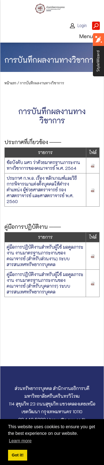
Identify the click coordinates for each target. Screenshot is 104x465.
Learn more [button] (20, 440)
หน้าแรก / (11, 82)
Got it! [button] (17, 455)
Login (82, 25)
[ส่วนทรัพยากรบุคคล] (52, 8)
